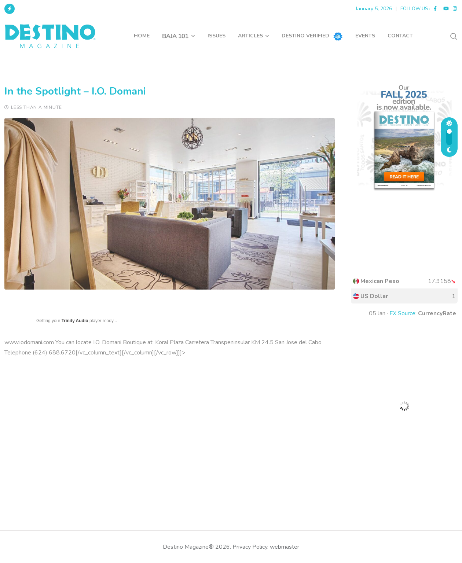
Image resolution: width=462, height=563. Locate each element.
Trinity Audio (75, 320)
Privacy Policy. (250, 547)
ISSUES (216, 35)
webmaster (284, 547)
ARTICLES (250, 35)
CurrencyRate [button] (437, 313)
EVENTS (365, 35)
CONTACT (400, 35)
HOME (142, 35)
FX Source (402, 313)
